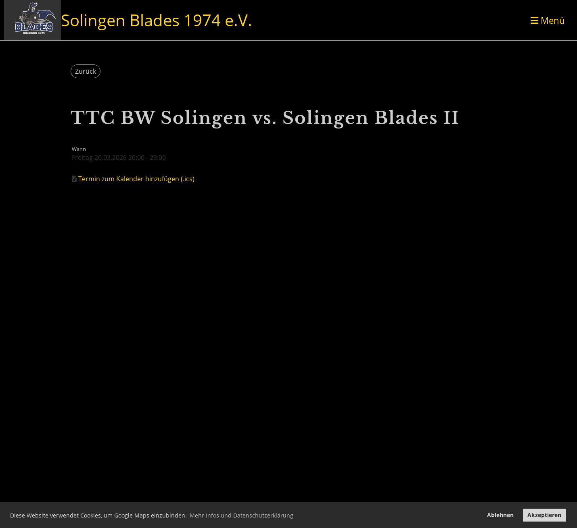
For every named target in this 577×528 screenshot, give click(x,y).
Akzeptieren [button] (544, 515)
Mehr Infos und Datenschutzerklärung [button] (241, 515)
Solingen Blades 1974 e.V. (156, 20)
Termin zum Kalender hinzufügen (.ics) (136, 178)
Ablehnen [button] (500, 515)
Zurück (85, 71)
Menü (548, 20)
